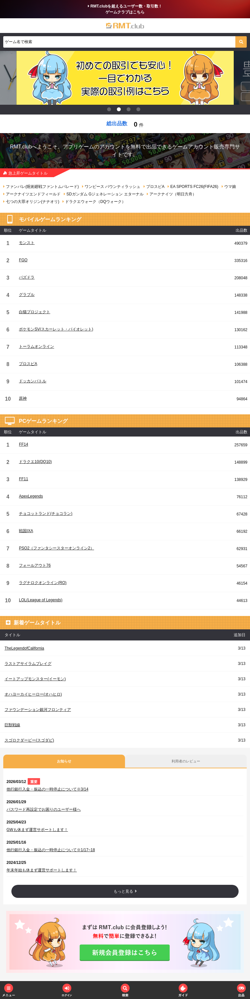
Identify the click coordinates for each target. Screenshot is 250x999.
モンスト (27, 242)
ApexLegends (31, 496)
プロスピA (154, 186)
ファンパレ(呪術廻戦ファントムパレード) (41, 186)
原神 (23, 398)
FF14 (23, 444)
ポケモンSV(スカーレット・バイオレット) (56, 329)
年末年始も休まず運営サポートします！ (42, 870)
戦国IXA (26, 531)
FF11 (23, 479)
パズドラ (27, 277)
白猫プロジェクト (34, 312)
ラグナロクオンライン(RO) (42, 582)
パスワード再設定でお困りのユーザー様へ (44, 809)
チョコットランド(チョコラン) (45, 513)
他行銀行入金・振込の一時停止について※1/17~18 (51, 850)
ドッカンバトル (32, 381)
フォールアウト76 (34, 565)
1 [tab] (110, 110)
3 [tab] (130, 110)
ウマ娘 (229, 186)
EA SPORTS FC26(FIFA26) (193, 186)
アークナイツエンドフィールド (32, 194)
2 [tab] (120, 110)
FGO (23, 260)
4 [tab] (139, 110)
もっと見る (125, 891)
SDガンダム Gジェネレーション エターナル (104, 194)
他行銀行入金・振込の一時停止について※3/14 (47, 789)
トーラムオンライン (36, 346)
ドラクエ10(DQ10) (35, 461)
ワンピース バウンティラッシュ (111, 186)
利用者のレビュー (186, 761)
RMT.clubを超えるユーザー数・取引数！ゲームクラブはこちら (125, 9)
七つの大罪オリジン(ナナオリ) (31, 201)
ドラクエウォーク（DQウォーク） (94, 201)
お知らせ (64, 761)
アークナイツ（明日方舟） (171, 194)
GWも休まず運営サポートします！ (37, 829)
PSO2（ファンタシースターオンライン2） (56, 548)
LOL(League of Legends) (40, 600)
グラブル (27, 294)
